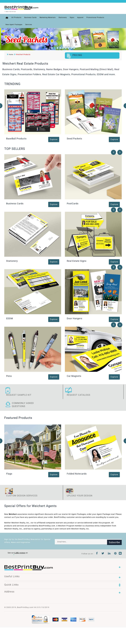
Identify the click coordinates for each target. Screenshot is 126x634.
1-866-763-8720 (14, 11)
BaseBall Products (16, 138)
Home (10, 54)
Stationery (62, 17)
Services (28, 24)
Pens (9, 375)
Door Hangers (74, 318)
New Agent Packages (14, 24)
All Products (15, 17)
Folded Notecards (77, 473)
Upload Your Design (79, 495)
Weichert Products (22, 54)
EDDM (9, 318)
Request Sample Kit (18, 394)
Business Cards (29, 17)
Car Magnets (74, 375)
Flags (9, 473)
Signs (71, 17)
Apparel (79, 17)
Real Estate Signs (76, 260)
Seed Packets (74, 138)
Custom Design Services (21, 495)
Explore (53, 139)
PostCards (72, 203)
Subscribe (114, 541)
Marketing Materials (47, 17)
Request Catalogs (78, 394)
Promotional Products (94, 17)
